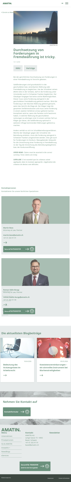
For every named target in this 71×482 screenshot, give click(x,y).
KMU (18, 68)
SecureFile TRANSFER (29, 466)
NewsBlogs (5, 451)
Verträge (30, 68)
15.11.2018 (16, 62)
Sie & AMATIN (6, 444)
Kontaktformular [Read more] (11, 412)
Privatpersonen (7, 440)
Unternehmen (6, 436)
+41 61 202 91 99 (9, 300)
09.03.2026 (64, 361)
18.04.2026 (27, 361)
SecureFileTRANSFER (12, 249)
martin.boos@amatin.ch (13, 235)
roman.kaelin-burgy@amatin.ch (16, 297)
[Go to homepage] (7, 3)
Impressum (51, 478)
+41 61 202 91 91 (9, 238)
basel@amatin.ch (32, 445)
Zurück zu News (7, 12)
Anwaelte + (5, 448)
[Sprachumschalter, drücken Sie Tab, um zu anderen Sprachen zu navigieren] (62, 3)
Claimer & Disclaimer (64, 478)
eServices (5, 455)
